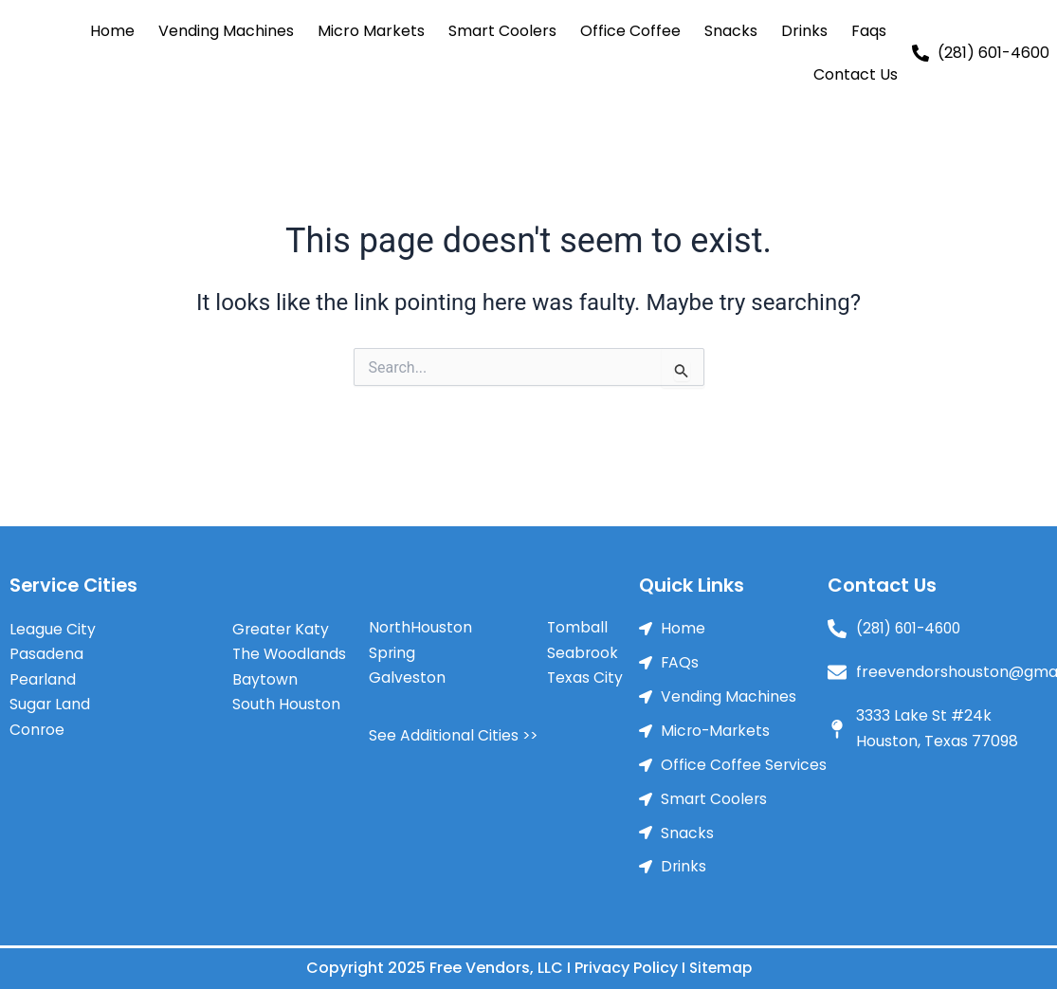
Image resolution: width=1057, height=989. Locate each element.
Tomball (578, 623)
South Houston (286, 699)
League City (52, 624)
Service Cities (75, 581)
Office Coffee (630, 31)
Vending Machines (226, 31)
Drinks (804, 31)
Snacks (730, 31)
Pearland (43, 675)
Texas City (585, 674)
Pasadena (46, 649)
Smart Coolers (502, 31)
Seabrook (583, 648)
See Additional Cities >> (454, 731)
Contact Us (855, 74)
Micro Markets (371, 31)
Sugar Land (50, 699)
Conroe (37, 725)
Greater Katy (281, 624)
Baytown (265, 675)
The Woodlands (290, 649)
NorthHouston (421, 623)
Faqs (868, 31)
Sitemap (720, 968)
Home (112, 31)
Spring (392, 648)
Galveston (407, 674)
